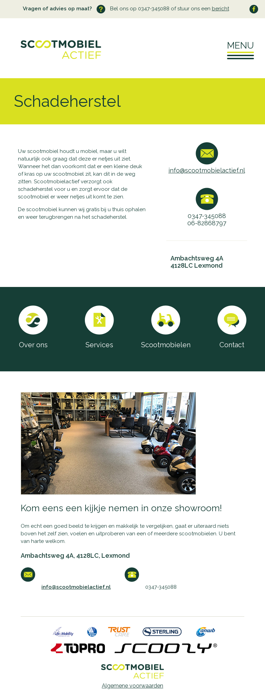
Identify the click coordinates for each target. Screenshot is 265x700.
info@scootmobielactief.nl (206, 170)
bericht (220, 9)
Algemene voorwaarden (132, 685)
